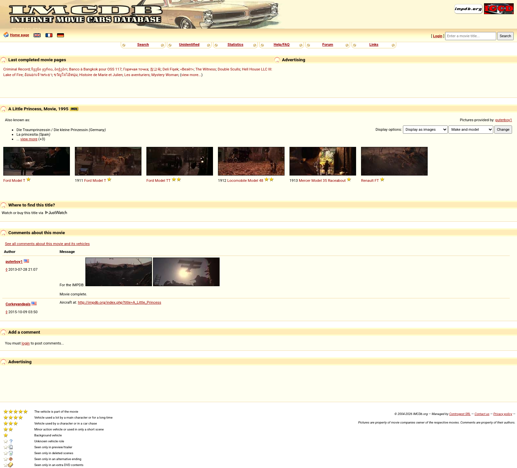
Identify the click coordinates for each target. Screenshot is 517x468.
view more (29, 139)
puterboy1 (503, 120)
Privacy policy (502, 414)
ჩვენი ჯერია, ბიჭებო (49, 69)
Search (143, 44)
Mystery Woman (164, 74)
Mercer (304, 180)
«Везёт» (187, 69)
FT (377, 180)
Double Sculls (229, 69)
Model (17, 180)
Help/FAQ (281, 44)
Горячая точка (135, 69)
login (26, 343)
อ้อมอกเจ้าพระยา (38, 74)
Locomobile (237, 180)
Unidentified (189, 44)
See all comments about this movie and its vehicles (47, 243)
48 (261, 180)
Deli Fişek (170, 69)
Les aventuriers (137, 74)
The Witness (206, 69)
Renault (367, 180)
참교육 (155, 69)
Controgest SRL (460, 414)
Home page (19, 35)
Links (373, 44)
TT (168, 180)
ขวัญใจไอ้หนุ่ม (65, 74)
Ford (7, 180)
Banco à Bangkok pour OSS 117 (95, 69)
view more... (191, 74)
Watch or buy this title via (34, 212)
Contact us (481, 414)
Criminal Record (16, 69)
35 (325, 180)
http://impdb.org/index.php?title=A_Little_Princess (119, 302)
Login (437, 36)
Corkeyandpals (18, 304)
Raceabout (337, 180)
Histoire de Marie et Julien (101, 74)
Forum (327, 44)
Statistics (235, 44)
